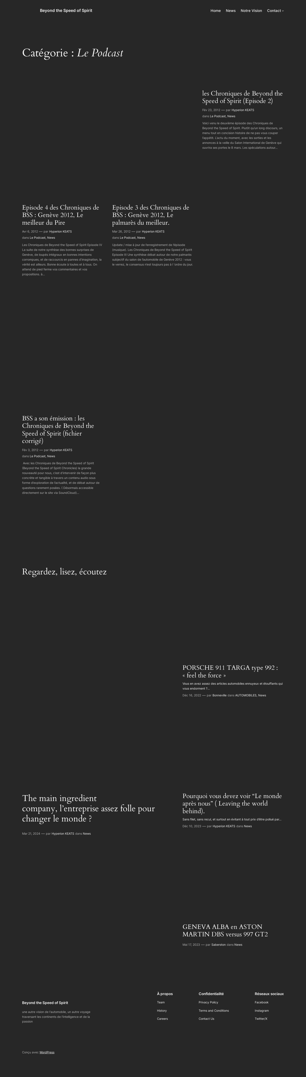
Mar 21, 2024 (31, 833)
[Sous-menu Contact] (283, 11)
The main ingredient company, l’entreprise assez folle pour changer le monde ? (88, 808)
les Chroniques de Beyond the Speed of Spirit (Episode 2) (242, 97)
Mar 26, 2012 (121, 231)
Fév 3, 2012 (30, 450)
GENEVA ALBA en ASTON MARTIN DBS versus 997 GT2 (225, 930)
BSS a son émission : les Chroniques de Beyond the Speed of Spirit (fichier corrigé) (58, 430)
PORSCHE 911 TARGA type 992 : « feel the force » (230, 671)
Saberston (218, 944)
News (51, 237)
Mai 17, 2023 (191, 944)
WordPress (47, 1052)
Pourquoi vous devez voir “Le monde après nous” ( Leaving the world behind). (232, 804)
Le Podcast (37, 237)
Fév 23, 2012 (211, 110)
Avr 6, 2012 (30, 231)
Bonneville (219, 695)
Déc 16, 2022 (192, 695)
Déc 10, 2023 (192, 826)
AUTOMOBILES (245, 695)
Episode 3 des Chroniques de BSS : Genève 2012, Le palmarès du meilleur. (150, 215)
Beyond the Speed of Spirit (66, 10)
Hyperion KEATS (60, 231)
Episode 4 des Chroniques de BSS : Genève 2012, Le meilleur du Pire (60, 215)
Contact (274, 11)
